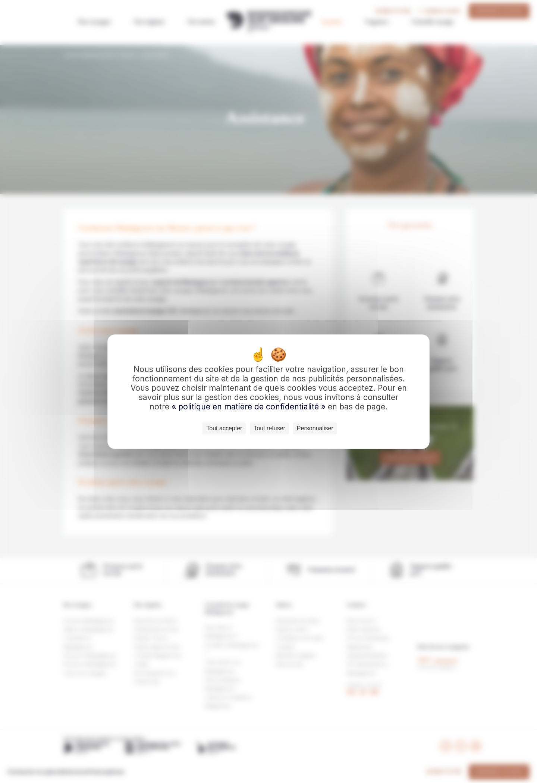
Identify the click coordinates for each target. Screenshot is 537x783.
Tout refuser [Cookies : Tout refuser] (269, 428)
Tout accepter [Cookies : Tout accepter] (224, 428)
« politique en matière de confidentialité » (250, 406)
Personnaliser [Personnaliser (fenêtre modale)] (315, 428)
